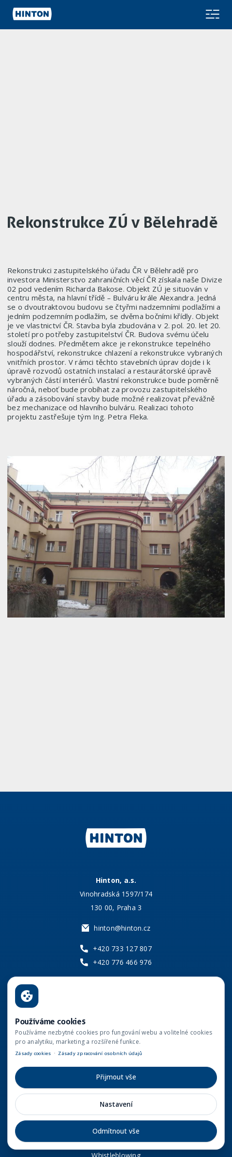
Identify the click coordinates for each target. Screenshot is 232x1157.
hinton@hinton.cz (122, 928)
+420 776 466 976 (122, 962)
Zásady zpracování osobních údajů (100, 1053)
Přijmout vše (116, 1077)
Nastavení (116, 1104)
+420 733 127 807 (122, 948)
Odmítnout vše (116, 1131)
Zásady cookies (33, 1053)
